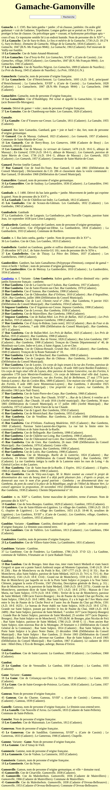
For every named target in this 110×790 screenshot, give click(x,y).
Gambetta (7, 278)
